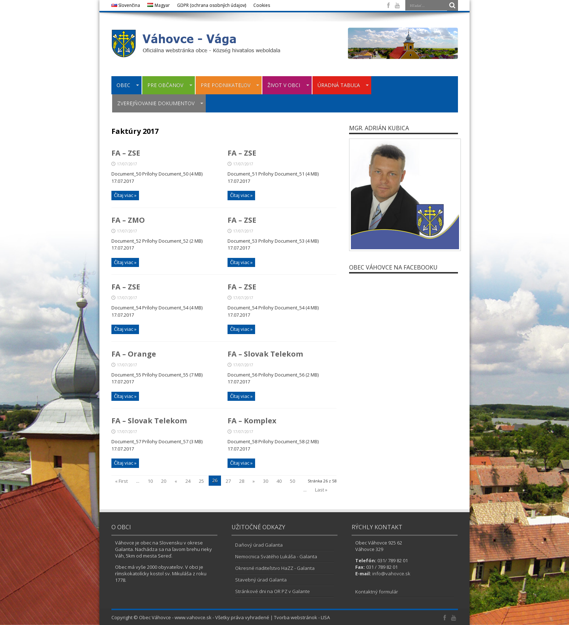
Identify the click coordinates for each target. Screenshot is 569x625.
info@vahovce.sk (391, 573)
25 (201, 481)
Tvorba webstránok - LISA (302, 617)
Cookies (261, 5)
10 (150, 481)
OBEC (127, 85)
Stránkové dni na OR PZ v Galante (272, 591)
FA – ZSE (125, 153)
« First (121, 481)
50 (292, 481)
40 (279, 481)
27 (228, 481)
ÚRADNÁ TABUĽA (343, 85)
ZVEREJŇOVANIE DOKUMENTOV (160, 103)
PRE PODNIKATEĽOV (230, 85)
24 (188, 481)
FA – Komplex (252, 420)
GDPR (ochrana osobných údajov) (211, 5)
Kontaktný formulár (376, 591)
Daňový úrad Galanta (259, 545)
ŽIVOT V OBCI (288, 85)
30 (265, 481)
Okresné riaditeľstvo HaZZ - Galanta (275, 568)
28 (241, 481)
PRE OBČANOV (169, 85)
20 (163, 481)
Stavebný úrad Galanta (261, 579)
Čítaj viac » (125, 195)
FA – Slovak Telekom (265, 354)
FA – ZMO (128, 220)
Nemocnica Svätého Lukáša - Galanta (276, 556)
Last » (321, 489)
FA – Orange (133, 354)
